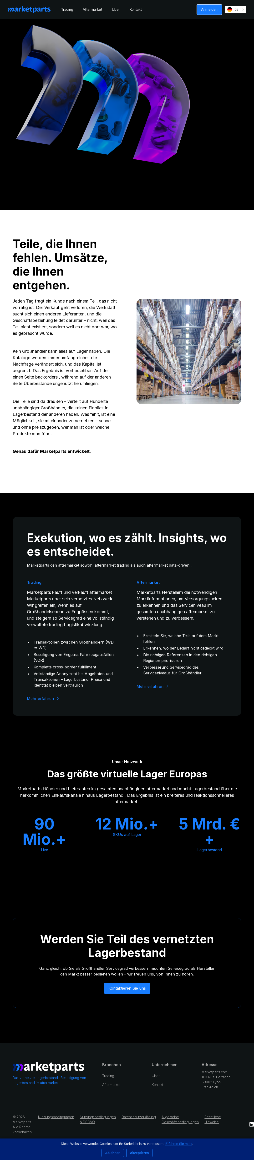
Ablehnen (112, 1153)
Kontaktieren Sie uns (127, 988)
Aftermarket (92, 9)
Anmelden (209, 9)
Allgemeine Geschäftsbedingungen (180, 1119)
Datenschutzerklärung (139, 1117)
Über (116, 9)
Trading (67, 9)
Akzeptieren (139, 1153)
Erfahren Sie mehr (178, 1144)
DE (232, 9)
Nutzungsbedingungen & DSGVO (98, 1119)
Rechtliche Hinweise (212, 1119)
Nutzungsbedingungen (56, 1117)
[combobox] (235, 9)
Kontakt (135, 9)
